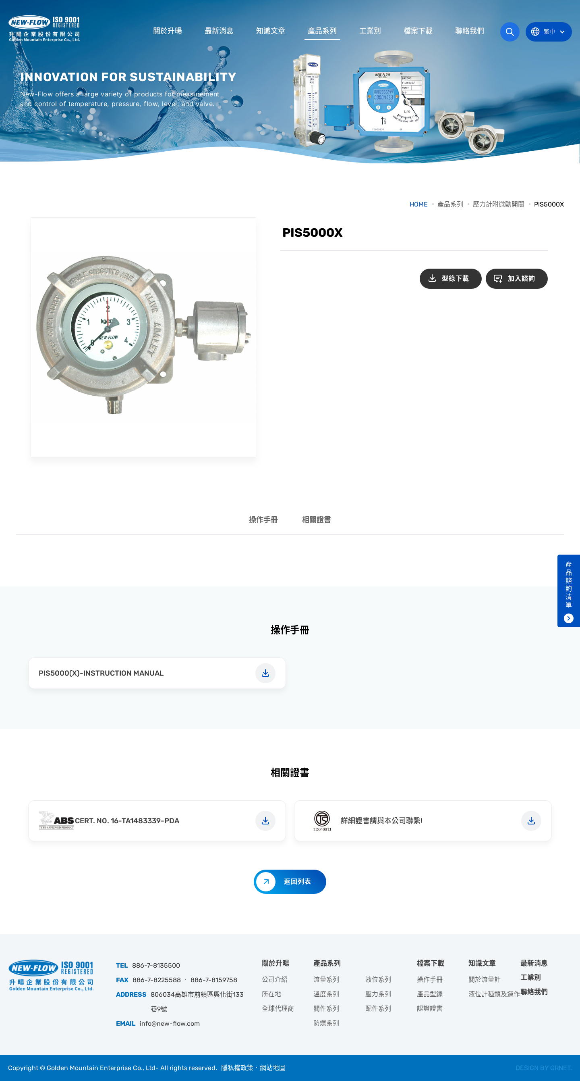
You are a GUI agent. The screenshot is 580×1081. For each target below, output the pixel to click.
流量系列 (326, 979)
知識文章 (270, 31)
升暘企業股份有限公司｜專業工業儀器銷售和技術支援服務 (45, 28)
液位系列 (378, 979)
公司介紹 (275, 979)
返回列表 (297, 881)
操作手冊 (263, 519)
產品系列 (322, 31)
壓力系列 (378, 994)
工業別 (370, 31)
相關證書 (316, 519)
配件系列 (378, 1008)
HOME (419, 204)
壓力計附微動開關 (498, 204)
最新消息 (219, 31)
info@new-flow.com (170, 1023)
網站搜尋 (510, 32)
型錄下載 (455, 278)
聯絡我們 (469, 31)
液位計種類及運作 (494, 994)
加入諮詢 (521, 278)
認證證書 (430, 1008)
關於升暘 (167, 31)
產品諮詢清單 (569, 585)
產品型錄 (430, 994)
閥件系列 (326, 1008)
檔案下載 (418, 31)
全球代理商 (278, 1008)
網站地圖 (273, 1068)
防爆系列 (326, 1023)
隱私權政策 (237, 1068)
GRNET (560, 1068)
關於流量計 (484, 979)
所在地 (271, 994)
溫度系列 (326, 994)
